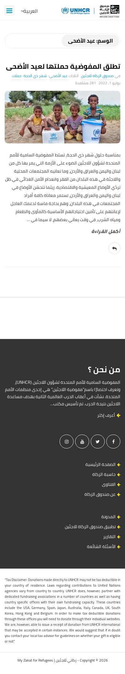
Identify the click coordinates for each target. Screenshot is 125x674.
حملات (16, 75)
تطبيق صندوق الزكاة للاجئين (90, 527)
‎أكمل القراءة (105, 231)
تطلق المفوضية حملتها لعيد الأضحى (63, 66)
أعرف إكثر (108, 415)
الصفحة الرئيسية (100, 464)
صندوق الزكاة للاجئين (97, 75)
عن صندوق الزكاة (100, 494)
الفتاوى (109, 484)
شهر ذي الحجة (35, 75)
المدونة (108, 517)
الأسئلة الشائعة (101, 546)
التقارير (109, 536)
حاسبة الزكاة (104, 474)
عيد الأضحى (58, 75)
